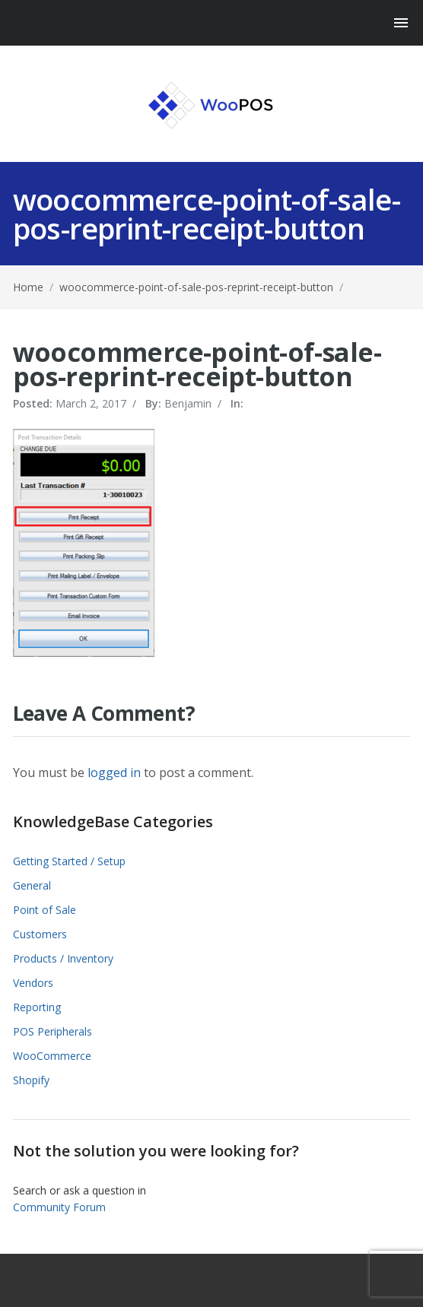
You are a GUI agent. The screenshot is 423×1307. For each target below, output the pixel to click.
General (32, 885)
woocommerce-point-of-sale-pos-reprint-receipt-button (196, 287)
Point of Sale (44, 910)
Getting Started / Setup (69, 861)
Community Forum (59, 1207)
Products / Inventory (63, 958)
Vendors (33, 982)
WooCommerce (52, 1055)
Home (28, 287)
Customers (40, 934)
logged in (114, 772)
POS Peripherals (52, 1031)
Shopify (31, 1080)
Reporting (37, 1007)
